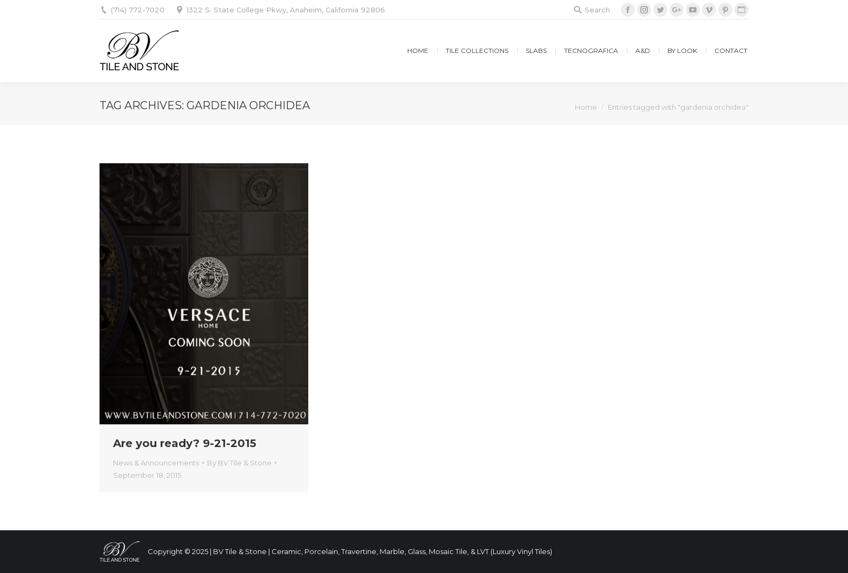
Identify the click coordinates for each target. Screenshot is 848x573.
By (239, 462)
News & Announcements (156, 462)
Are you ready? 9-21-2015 (184, 443)
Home (586, 107)
